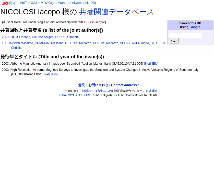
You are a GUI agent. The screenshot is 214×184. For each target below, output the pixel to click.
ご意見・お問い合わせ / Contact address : (107, 85)
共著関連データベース (116, 12)
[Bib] (155, 63)
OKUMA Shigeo (43, 37)
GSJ (34, 3)
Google (194, 27)
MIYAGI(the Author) (54, 3)
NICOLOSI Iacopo (17, 37)
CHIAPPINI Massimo (49, 43)
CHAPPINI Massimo (19, 43)
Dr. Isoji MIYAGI (68, 95)
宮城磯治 (151, 90)
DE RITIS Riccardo (78, 43)
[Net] (147, 63)
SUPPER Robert (66, 37)
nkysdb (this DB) (84, 3)
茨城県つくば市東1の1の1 (96, 90)
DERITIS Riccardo (105, 43)
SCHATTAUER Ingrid (134, 43)
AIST (23, 3)
